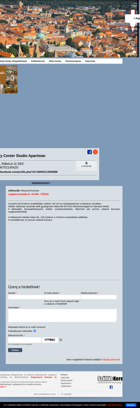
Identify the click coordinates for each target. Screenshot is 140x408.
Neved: (12, 293)
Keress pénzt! (66, 383)
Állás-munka (55, 61)
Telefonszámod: (90, 293)
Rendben (131, 405)
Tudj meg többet (114, 405)
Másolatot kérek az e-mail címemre (28, 329)
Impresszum (66, 386)
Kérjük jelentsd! (111, 362)
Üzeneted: (14, 307)
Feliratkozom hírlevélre (22, 333)
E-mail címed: (52, 293)
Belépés (64, 377)
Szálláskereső (38, 61)
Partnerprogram (73, 61)
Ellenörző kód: (16, 337)
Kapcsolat (90, 61)
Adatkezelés (66, 388)
